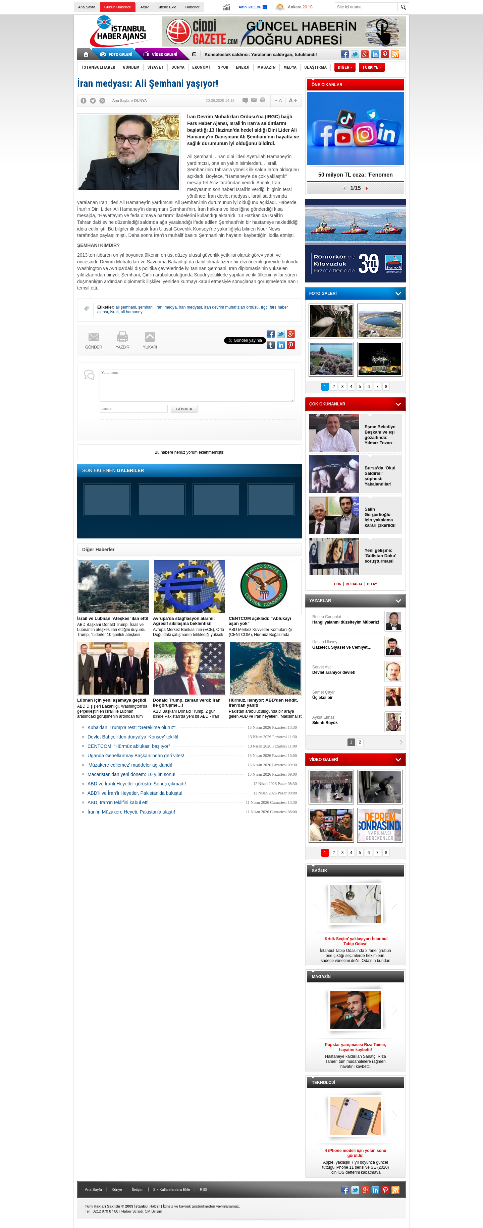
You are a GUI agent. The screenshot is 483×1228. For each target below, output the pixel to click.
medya (171, 307)
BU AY (372, 584)
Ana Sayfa (86, 7)
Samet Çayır (347, 695)
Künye (117, 1189)
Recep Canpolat (347, 620)
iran (159, 307)
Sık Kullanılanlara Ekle (171, 1189)
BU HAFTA (354, 584)
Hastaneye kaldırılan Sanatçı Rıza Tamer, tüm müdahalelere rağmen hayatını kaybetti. (355, 1055)
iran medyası (190, 307)
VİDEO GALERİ (323, 759)
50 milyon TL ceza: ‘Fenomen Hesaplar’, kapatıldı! (355, 177)
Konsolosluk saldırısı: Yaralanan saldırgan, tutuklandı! (261, 54)
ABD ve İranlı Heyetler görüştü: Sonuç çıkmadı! (137, 783)
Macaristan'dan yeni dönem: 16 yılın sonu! (131, 774)
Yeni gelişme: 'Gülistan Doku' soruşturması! (380, 556)
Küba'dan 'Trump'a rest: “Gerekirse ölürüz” (132, 727)
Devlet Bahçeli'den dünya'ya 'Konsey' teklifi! (133, 736)
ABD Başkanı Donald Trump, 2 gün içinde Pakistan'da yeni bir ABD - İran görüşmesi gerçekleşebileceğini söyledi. (189, 708)
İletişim (137, 1189)
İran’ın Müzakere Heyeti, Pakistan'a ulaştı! (131, 812)
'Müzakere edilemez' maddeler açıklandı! (130, 765)
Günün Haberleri (117, 7)
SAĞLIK (319, 870)
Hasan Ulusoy (347, 645)
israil (114, 312)
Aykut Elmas (347, 720)
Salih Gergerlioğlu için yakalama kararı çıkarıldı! (380, 517)
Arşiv (144, 7)
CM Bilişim (153, 1211)
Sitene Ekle (167, 7)
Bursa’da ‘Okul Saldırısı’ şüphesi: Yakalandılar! (380, 476)
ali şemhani (126, 307)
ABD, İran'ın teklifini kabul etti (118, 802)
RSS (204, 1189)
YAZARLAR (320, 600)
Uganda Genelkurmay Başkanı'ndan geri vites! (136, 755)
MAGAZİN (321, 976)
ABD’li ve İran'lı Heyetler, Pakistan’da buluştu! (135, 793)
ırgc (264, 307)
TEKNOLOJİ (323, 1082)
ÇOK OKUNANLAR (327, 404)
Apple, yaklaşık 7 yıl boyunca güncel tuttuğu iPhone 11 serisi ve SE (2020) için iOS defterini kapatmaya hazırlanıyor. (355, 1161)
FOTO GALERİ (323, 293)
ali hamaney (132, 312)
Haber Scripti (132, 1211)
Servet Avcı (347, 670)
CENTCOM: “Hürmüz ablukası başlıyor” (129, 746)
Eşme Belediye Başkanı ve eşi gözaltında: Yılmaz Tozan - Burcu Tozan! (380, 435)
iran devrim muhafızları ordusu (231, 307)
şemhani (145, 307)
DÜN (337, 584)
